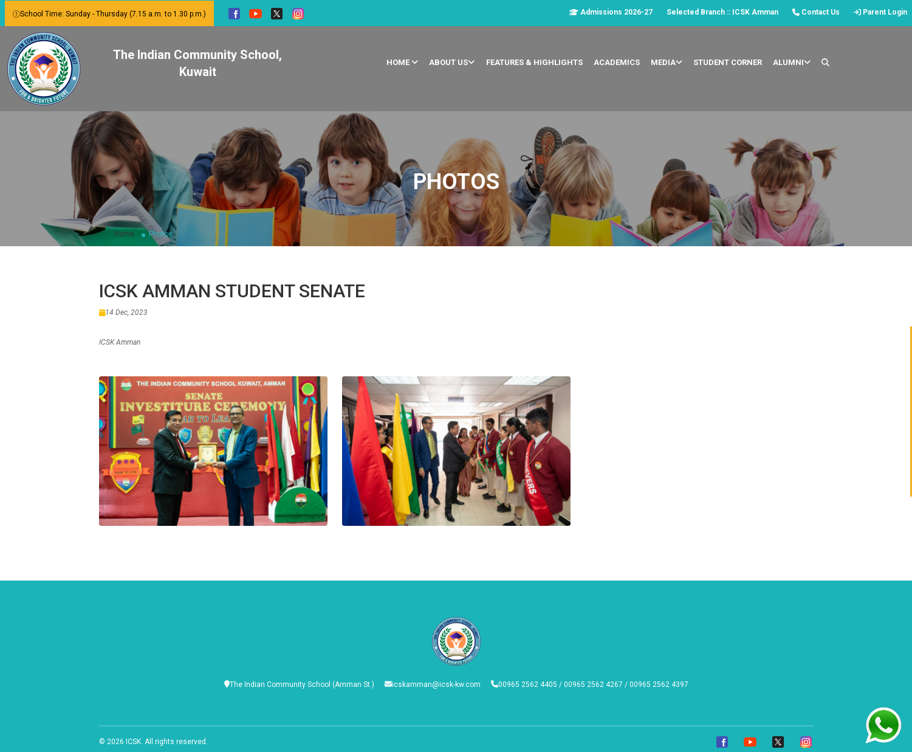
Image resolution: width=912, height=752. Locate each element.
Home (402, 62)
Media (666, 62)
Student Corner (727, 62)
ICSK (133, 741)
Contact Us (816, 12)
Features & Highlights (534, 62)
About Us (452, 62)
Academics (617, 62)
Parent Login (880, 12)
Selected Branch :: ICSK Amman (722, 12)
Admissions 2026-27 (611, 12)
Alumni (792, 62)
